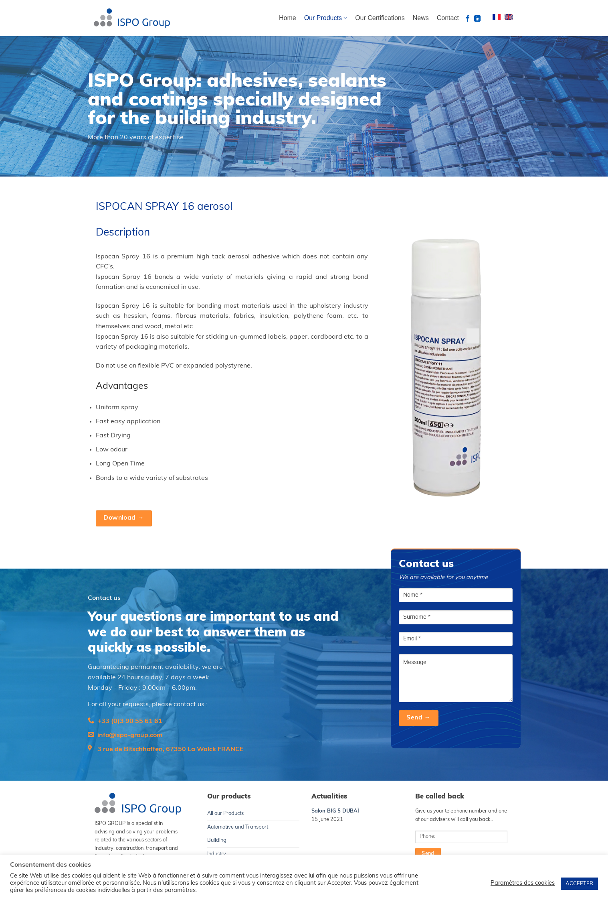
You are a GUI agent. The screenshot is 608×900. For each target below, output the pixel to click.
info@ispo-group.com (129, 735)
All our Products (225, 813)
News (421, 17)
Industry (216, 854)
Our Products (325, 18)
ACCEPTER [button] (579, 883)
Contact (448, 17)
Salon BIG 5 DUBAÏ (335, 811)
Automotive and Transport (237, 827)
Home (287, 17)
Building (216, 840)
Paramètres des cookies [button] (523, 883)
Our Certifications (380, 17)
